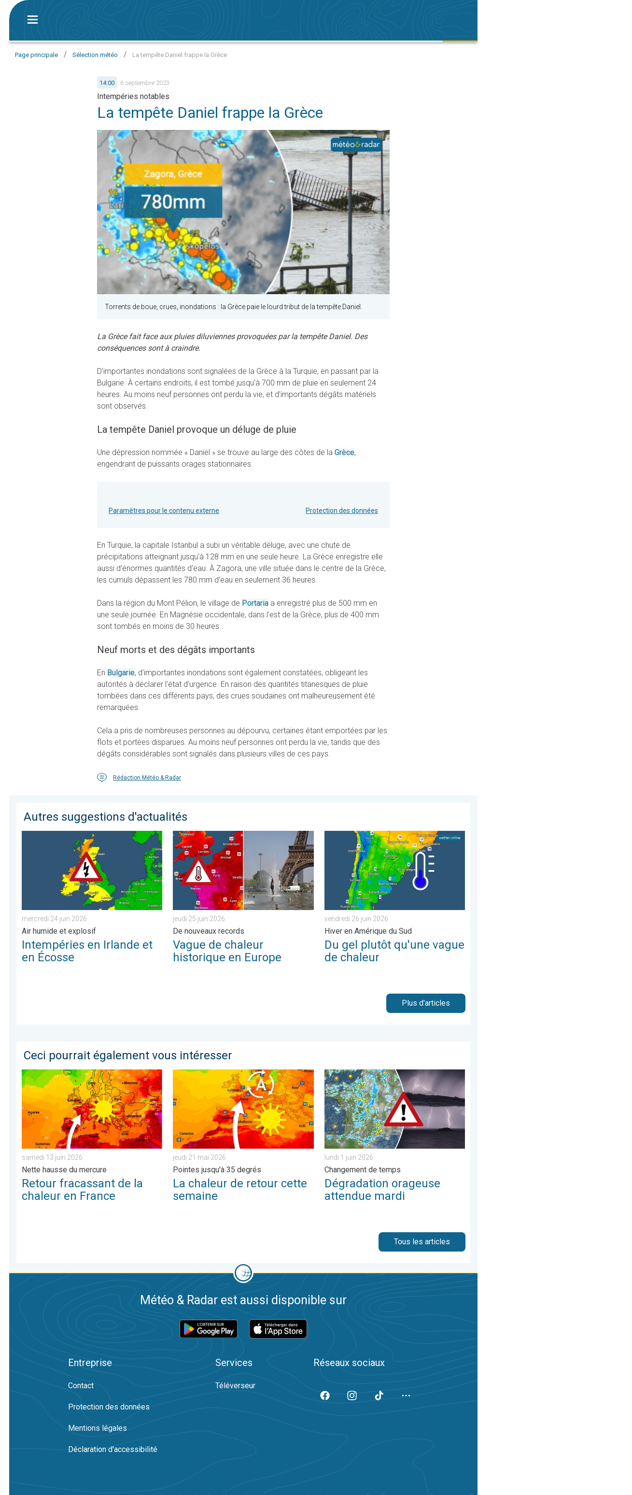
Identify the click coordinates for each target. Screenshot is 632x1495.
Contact (81, 1385)
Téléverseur (235, 1385)
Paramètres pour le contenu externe (164, 510)
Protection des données (342, 510)
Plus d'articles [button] (426, 1003)
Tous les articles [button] (422, 1241)
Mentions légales (97, 1428)
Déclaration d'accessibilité (112, 1449)
